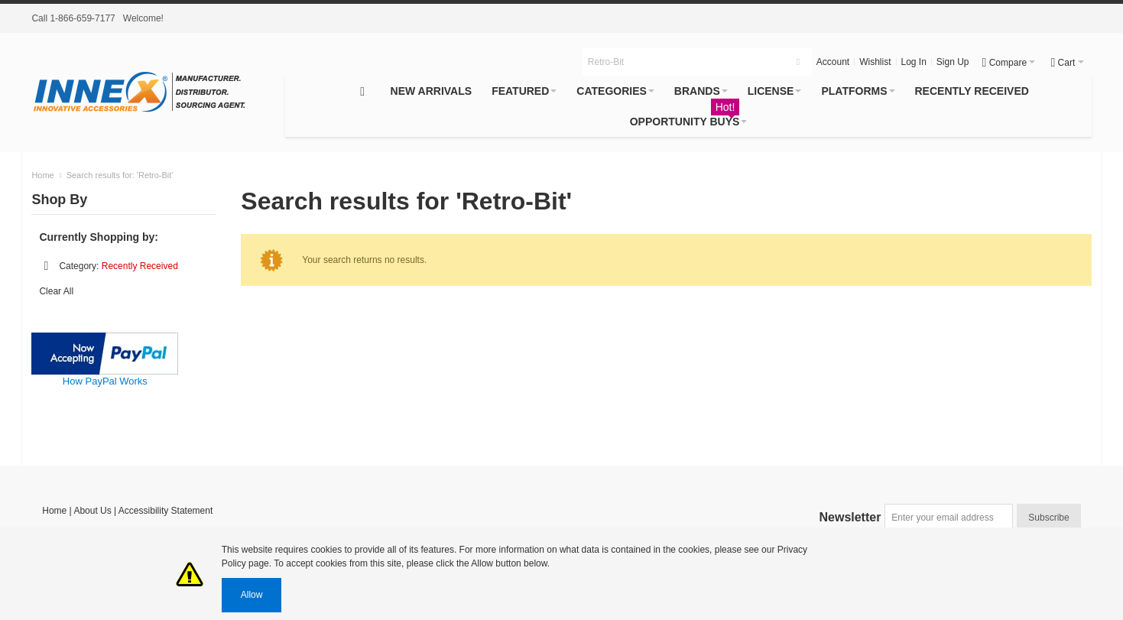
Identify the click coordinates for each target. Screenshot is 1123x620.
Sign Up (952, 62)
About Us (92, 510)
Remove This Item (46, 266)
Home (54, 510)
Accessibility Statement (165, 510)
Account (832, 62)
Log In (913, 62)
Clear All (56, 291)
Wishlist (875, 62)
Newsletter (850, 517)
